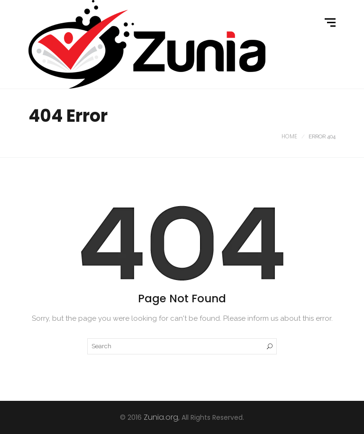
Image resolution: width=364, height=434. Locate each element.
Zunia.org (161, 417)
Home (289, 136)
